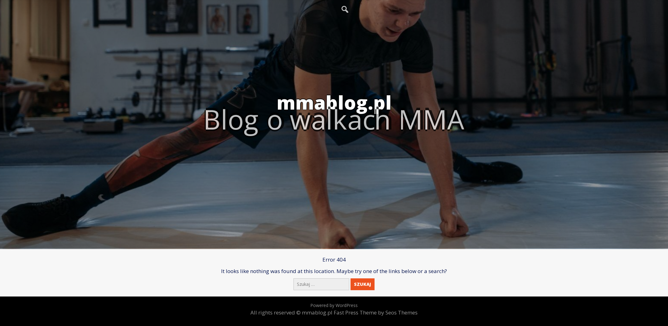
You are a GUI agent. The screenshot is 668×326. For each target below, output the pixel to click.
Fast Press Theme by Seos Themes (376, 312)
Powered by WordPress (334, 305)
